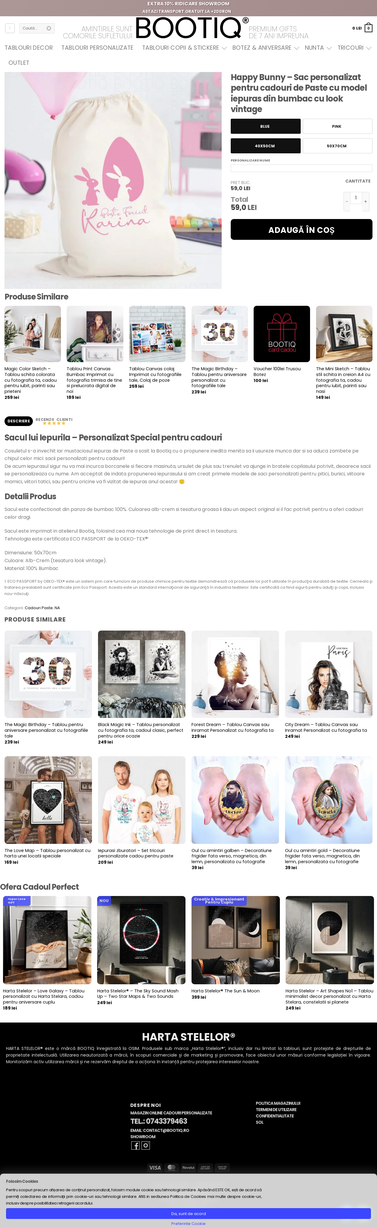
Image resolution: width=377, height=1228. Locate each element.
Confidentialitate (275, 1116)
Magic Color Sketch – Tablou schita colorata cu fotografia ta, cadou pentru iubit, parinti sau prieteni (31, 380)
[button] (362, 28)
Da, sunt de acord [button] (188, 1214)
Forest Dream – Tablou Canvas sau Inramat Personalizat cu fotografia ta (233, 727)
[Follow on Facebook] (135, 1145)
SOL (259, 1122)
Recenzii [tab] (45, 419)
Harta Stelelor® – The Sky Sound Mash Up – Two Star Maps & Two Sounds (138, 993)
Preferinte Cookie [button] (188, 1223)
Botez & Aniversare (264, 48)
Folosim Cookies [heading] (22, 1181)
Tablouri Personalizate (97, 48)
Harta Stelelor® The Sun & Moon (226, 991)
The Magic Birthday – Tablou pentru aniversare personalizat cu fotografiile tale (219, 377)
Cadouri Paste (39, 607)
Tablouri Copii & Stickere (183, 48)
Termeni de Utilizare (276, 1110)
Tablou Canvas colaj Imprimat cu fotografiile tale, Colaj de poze (155, 374)
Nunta (317, 48)
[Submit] (49, 28)
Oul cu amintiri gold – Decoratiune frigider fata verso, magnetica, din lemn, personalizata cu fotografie (322, 856)
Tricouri (353, 48)
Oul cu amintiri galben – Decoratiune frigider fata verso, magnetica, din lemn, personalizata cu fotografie (232, 856)
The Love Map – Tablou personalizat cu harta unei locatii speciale (47, 853)
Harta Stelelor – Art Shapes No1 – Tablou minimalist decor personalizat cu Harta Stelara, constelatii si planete (329, 996)
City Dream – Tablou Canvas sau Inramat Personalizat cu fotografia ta (326, 727)
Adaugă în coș (301, 230)
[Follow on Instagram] (145, 1145)
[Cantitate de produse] (356, 198)
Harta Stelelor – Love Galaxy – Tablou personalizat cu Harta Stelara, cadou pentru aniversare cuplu (43, 996)
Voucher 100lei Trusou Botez (277, 371)
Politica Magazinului (278, 1103)
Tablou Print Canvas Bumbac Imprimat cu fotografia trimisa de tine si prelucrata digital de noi (94, 380)
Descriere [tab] (19, 421)
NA (57, 607)
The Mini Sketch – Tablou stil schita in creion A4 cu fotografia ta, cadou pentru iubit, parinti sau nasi (343, 380)
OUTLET (18, 63)
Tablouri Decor (29, 48)
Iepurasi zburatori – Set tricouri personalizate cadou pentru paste (135, 853)
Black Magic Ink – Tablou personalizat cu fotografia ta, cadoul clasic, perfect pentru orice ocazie (140, 730)
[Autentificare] (10, 28)
